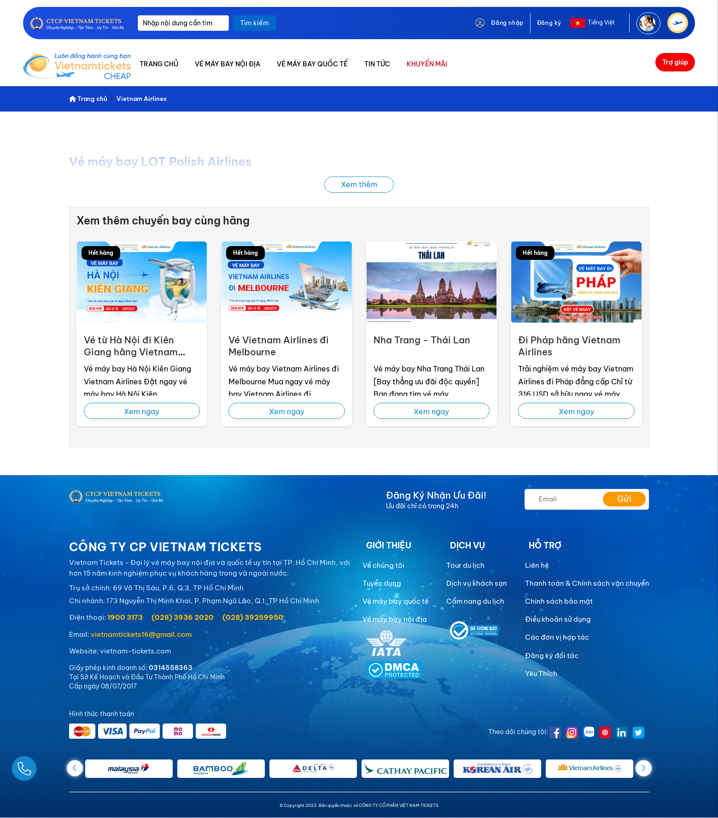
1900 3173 (125, 617)
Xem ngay (141, 411)
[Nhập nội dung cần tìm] (183, 23)
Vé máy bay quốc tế (395, 601)
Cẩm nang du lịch (475, 601)
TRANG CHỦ (159, 64)
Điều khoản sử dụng (558, 619)
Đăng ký (549, 22)
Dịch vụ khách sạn (476, 583)
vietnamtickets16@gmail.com (141, 634)
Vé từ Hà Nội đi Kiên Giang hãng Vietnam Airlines (131, 352)
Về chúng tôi (383, 565)
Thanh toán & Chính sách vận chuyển (587, 583)
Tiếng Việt (601, 22)
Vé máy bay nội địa (394, 619)
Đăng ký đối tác (551, 655)
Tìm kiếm (254, 23)
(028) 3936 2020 (183, 617)
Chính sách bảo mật (559, 601)
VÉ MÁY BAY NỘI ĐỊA (227, 64)
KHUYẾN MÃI (427, 64)
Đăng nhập (507, 22)
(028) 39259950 (252, 617)
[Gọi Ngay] (46, 765)
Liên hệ (537, 565)
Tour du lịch (465, 565)
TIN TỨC (377, 64)
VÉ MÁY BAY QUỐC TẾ (312, 64)
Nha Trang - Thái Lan (422, 340)
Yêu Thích (541, 673)
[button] (644, 768)
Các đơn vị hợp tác (557, 637)
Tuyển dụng (381, 583)
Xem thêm (359, 184)
